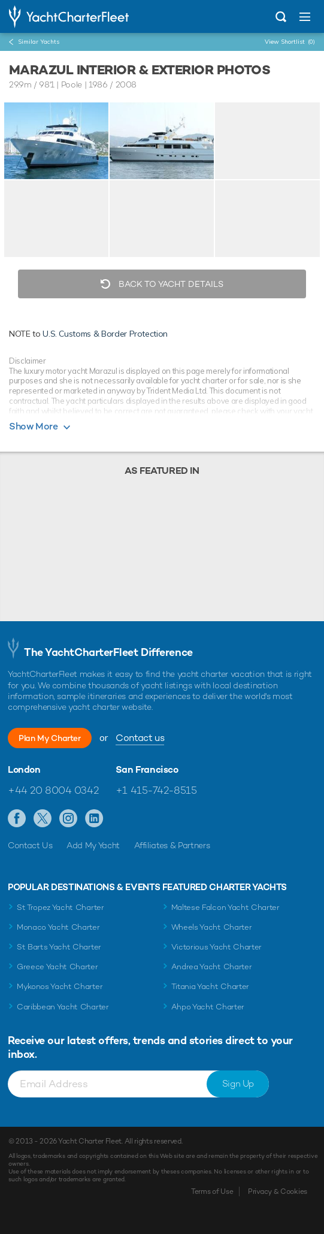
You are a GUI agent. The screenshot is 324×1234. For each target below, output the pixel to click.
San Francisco (147, 770)
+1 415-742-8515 (156, 790)
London (24, 770)
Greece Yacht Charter (57, 966)
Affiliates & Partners (172, 845)
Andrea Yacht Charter (211, 966)
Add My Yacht (93, 845)
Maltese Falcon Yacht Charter (225, 907)
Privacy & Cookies (277, 1191)
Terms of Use (212, 1191)
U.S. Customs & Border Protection (105, 333)
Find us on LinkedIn (94, 818)
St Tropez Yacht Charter (60, 907)
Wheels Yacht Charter (211, 927)
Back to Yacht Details (169, 284)
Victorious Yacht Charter (216, 947)
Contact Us (30, 845)
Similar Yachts (38, 42)
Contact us (140, 737)
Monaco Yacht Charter (58, 927)
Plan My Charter (50, 738)
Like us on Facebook (17, 818)
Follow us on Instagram (68, 818)
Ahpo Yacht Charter (207, 1007)
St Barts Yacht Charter (59, 947)
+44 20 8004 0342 (53, 790)
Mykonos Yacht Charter (59, 986)
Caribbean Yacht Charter (63, 1007)
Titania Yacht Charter (210, 986)
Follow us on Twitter (43, 818)
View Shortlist (290, 42)
